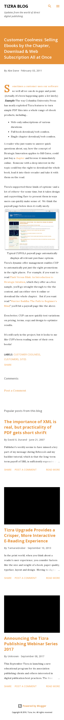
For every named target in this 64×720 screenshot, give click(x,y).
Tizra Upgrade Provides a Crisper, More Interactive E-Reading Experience (29, 535)
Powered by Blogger (32, 706)
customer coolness (27, 354)
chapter (20, 158)
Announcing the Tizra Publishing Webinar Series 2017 (31, 643)
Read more (53, 469)
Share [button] (8, 364)
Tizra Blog (16, 6)
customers (11, 359)
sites (23, 359)
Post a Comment (15, 390)
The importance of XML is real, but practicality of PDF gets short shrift (30, 427)
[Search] (50, 6)
